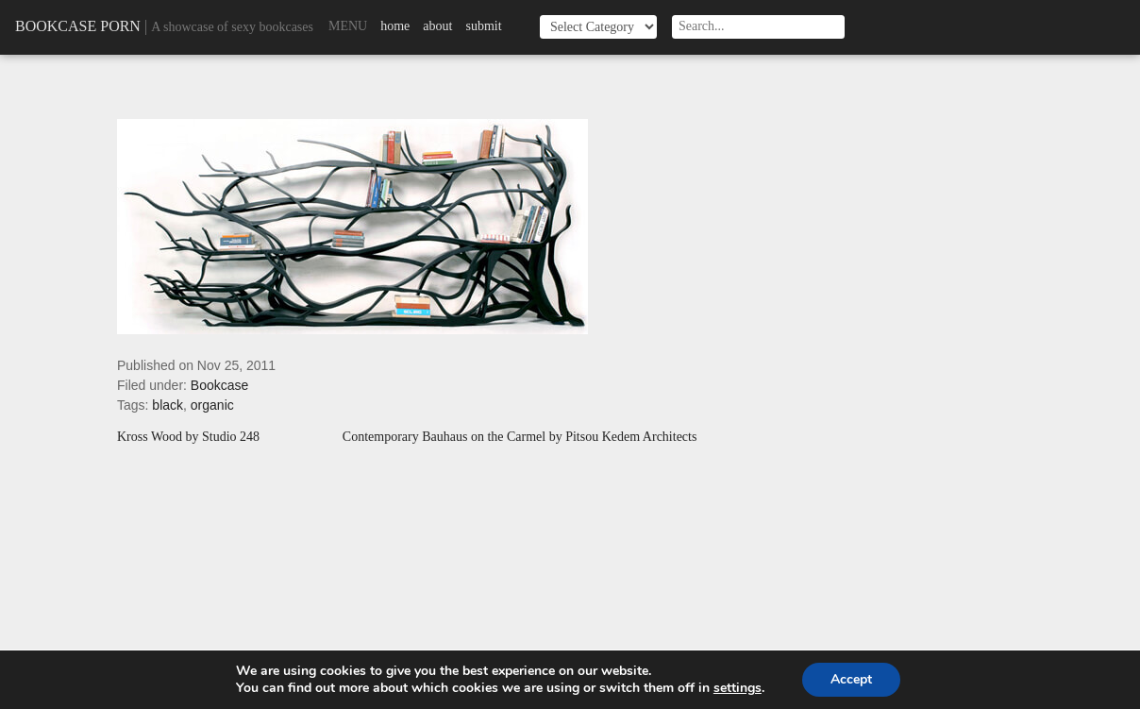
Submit (483, 26)
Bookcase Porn (78, 26)
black (167, 405)
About (437, 26)
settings (737, 688)
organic (212, 405)
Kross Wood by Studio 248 (188, 437)
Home (395, 26)
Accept (851, 679)
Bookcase (219, 385)
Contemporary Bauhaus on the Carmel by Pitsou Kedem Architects (520, 437)
